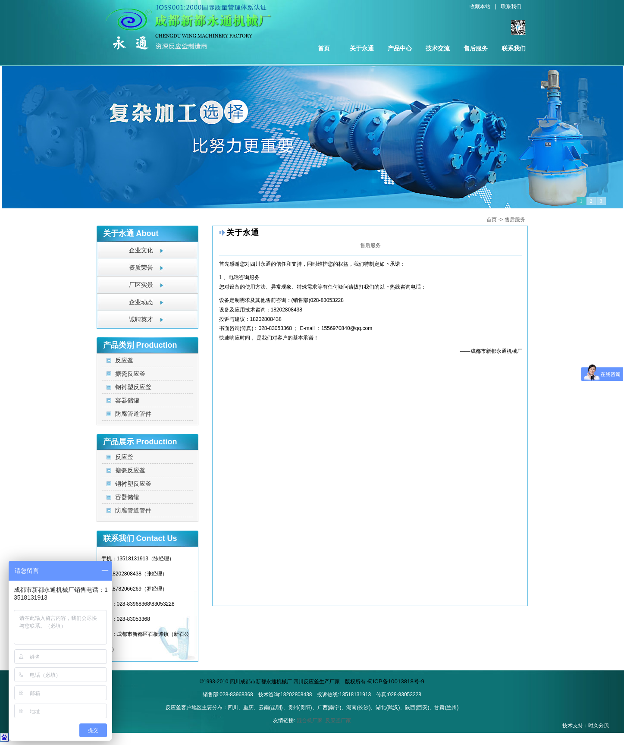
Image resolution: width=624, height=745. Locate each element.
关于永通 (362, 48)
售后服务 (476, 48)
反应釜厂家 (338, 720)
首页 (324, 48)
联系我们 (511, 6)
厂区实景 (141, 285)
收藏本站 (480, 6)
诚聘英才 (141, 319)
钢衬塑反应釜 (133, 387)
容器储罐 (127, 400)
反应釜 (124, 360)
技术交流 (438, 48)
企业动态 (141, 302)
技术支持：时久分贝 (585, 726)
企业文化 (141, 250)
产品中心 (400, 48)
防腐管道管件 (133, 413)
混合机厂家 (310, 720)
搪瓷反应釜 (130, 373)
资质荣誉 (141, 267)
